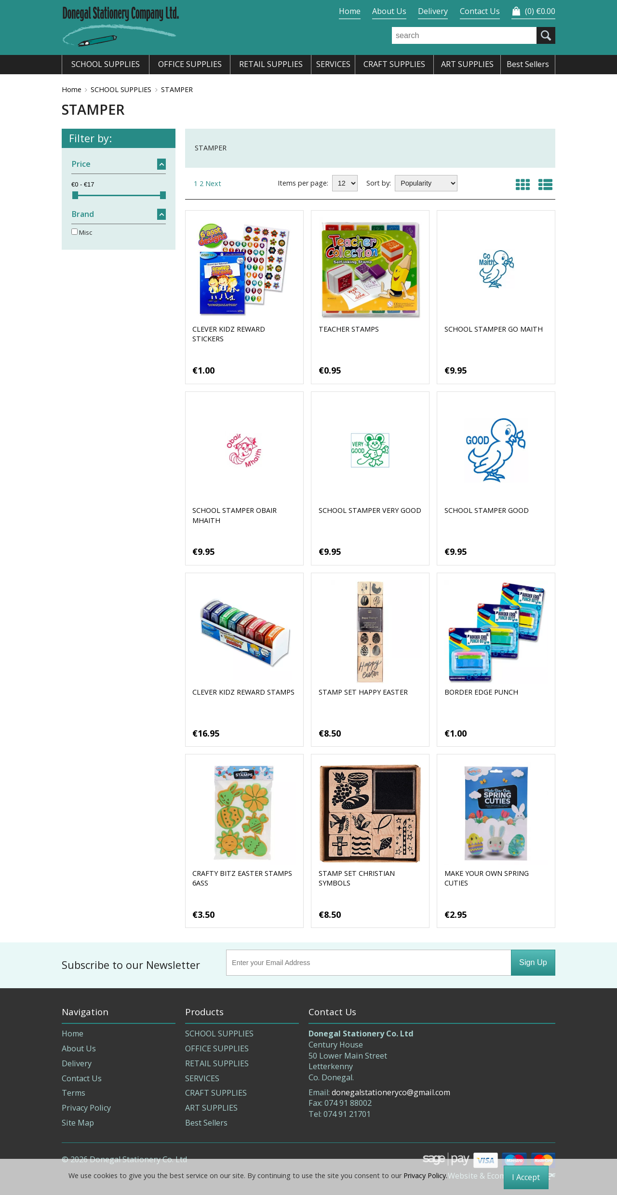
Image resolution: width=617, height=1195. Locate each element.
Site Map (78, 1122)
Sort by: (378, 183)
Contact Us (480, 11)
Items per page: (303, 183)
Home (350, 11)
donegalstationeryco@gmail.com (391, 1092)
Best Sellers (206, 1122)
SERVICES (202, 1078)
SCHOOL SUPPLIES (121, 89)
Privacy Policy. (425, 1175)
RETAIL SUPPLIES (217, 1063)
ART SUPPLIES (211, 1107)
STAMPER (177, 89)
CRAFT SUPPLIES (216, 1093)
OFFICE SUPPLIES (217, 1048)
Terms (73, 1093)
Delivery (433, 11)
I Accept (526, 1177)
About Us (389, 11)
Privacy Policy (86, 1107)
